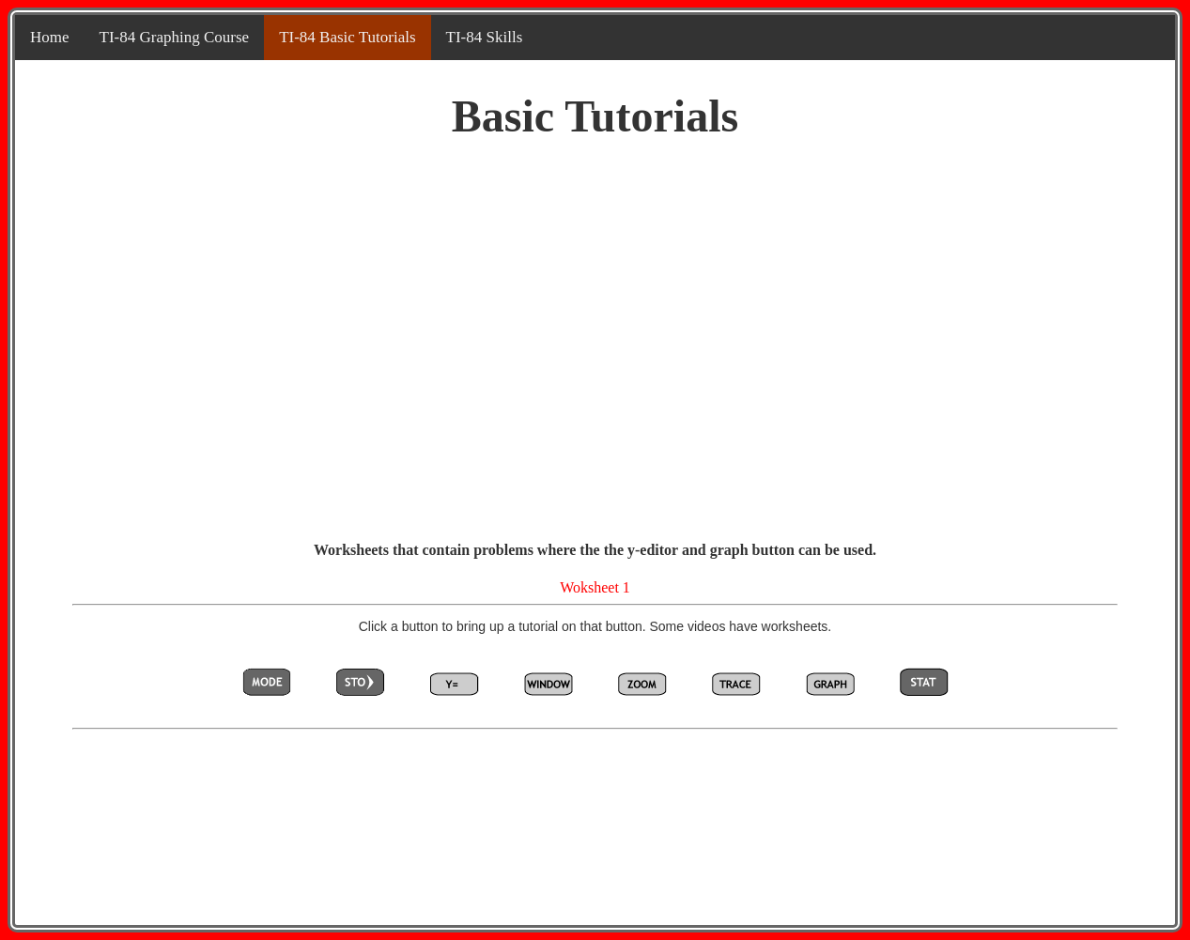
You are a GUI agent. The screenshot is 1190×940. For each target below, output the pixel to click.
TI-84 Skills (484, 37)
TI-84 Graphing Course (175, 37)
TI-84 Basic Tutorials (347, 37)
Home (50, 37)
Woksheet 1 (595, 587)
